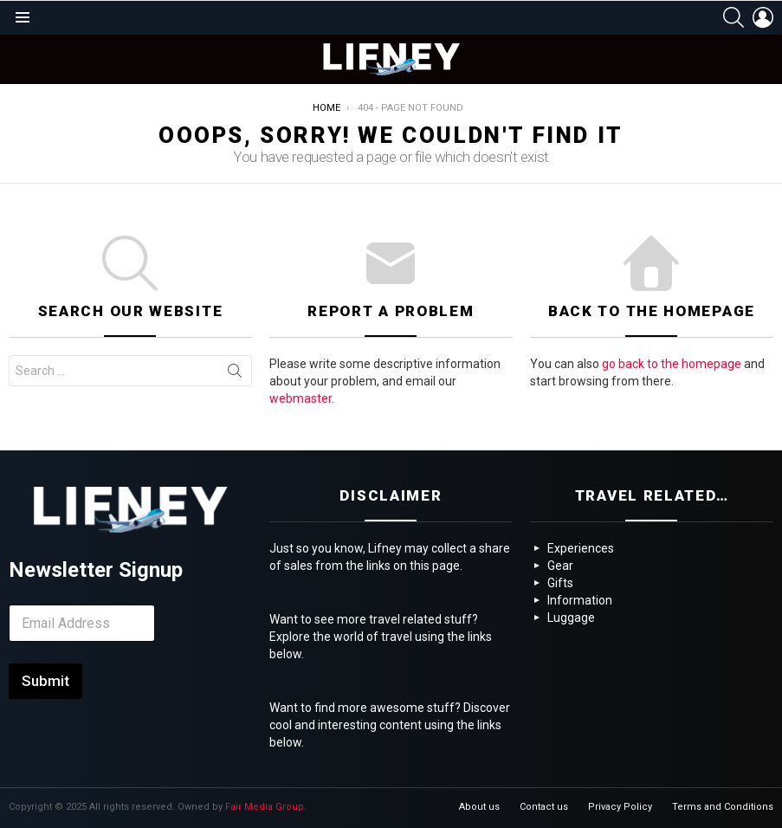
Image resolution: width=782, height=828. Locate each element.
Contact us (544, 806)
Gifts (560, 583)
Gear (560, 565)
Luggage (571, 617)
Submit (45, 680)
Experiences (580, 548)
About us (479, 806)
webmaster (300, 398)
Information (579, 600)
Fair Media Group (264, 806)
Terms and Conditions (722, 806)
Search (234, 374)
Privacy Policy (620, 806)
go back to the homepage (671, 364)
